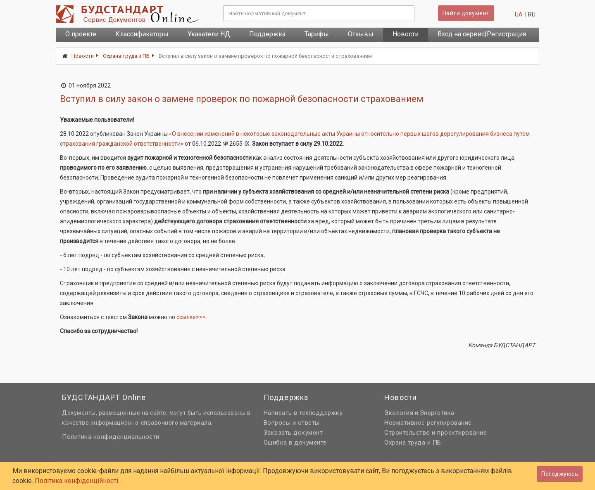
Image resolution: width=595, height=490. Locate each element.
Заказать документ (293, 432)
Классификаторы (142, 34)
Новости (406, 34)
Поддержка (267, 34)
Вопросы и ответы (292, 422)
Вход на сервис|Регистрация (482, 34)
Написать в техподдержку (303, 413)
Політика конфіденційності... (78, 481)
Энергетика (437, 413)
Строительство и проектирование (435, 432)
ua (519, 14)
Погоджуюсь (559, 474)
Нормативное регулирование (428, 422)
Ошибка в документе (295, 442)
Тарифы (317, 34)
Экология (398, 413)
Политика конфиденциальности (110, 436)
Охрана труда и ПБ (126, 56)
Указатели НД (209, 34)
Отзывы (361, 34)
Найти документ (466, 13)
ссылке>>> (191, 317)
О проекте (80, 34)
